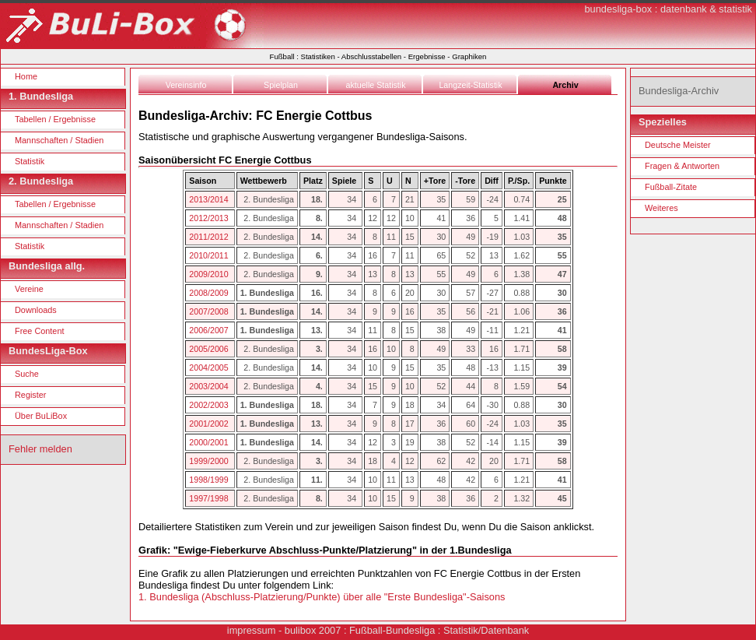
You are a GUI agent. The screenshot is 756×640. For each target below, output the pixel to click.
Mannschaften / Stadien (59, 140)
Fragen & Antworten (682, 166)
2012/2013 (209, 218)
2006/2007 (209, 330)
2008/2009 (209, 292)
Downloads (36, 310)
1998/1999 (209, 479)
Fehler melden (40, 449)
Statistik (29, 161)
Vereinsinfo (186, 85)
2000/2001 (209, 442)
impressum (251, 630)
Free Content (39, 331)
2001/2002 (209, 423)
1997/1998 (209, 498)
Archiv (565, 85)
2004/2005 (209, 367)
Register (31, 394)
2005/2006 (209, 348)
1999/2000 (209, 461)
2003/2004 (209, 386)
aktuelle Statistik (376, 85)
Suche (27, 373)
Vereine (29, 289)
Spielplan (281, 85)
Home (26, 76)
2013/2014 (209, 199)
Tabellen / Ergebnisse (55, 119)
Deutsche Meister (678, 144)
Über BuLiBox (41, 415)
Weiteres (661, 208)
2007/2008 (209, 311)
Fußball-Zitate (671, 187)
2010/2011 (209, 255)
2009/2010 (209, 274)
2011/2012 (209, 236)
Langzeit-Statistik (470, 85)
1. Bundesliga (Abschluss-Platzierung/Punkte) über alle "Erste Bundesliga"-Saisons (321, 597)
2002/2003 (209, 405)
